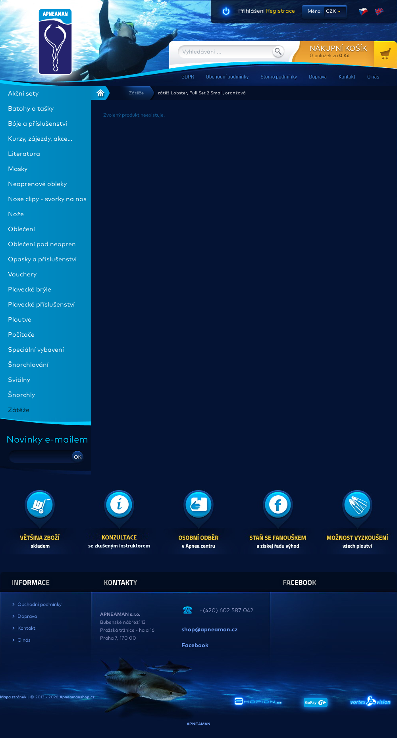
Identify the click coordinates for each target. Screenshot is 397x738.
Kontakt (347, 77)
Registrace (280, 11)
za (353, 51)
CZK (331, 11)
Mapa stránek (13, 697)
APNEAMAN (198, 724)
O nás (373, 77)
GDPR (187, 77)
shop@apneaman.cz (209, 630)
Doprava (318, 77)
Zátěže (136, 93)
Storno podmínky (278, 77)
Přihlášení (251, 11)
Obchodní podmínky (227, 77)
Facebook (194, 645)
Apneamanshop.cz (77, 697)
